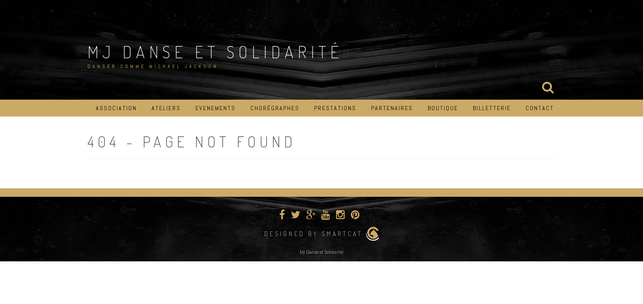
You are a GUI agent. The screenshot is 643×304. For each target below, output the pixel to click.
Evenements (215, 108)
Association (116, 108)
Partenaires (392, 108)
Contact (540, 108)
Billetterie (492, 108)
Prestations (335, 108)
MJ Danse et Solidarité (215, 51)
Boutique (443, 108)
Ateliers (166, 108)
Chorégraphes (274, 108)
